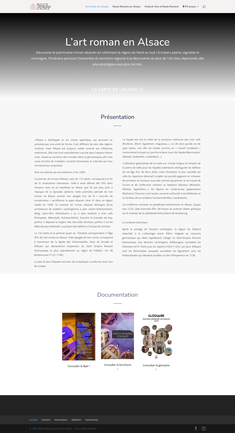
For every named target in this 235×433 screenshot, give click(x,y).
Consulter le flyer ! (79, 366)
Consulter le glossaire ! (156, 368)
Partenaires (91, 419)
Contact (45, 419)
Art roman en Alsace (96, 6)
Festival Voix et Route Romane (162, 6)
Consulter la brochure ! (117, 367)
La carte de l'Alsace (115, 89)
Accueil (33, 419)
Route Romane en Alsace (127, 6)
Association (61, 419)
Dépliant (76, 419)
